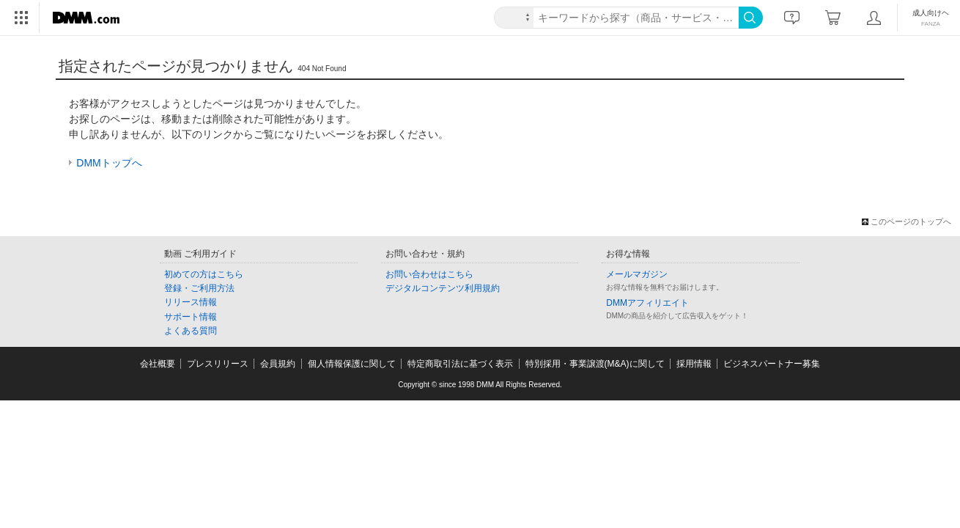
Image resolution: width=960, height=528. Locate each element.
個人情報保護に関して (352, 364)
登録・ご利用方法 (199, 288)
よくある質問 (190, 331)
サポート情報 (190, 317)
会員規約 (277, 364)
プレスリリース (217, 364)
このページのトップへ (911, 221)
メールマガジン (637, 274)
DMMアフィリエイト (647, 303)
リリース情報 (190, 302)
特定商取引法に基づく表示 (460, 364)
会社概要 (157, 364)
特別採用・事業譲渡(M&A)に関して (595, 364)
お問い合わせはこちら (429, 274)
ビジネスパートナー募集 (771, 364)
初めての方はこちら (203, 274)
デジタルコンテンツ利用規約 (442, 288)
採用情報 (694, 364)
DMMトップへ (108, 163)
